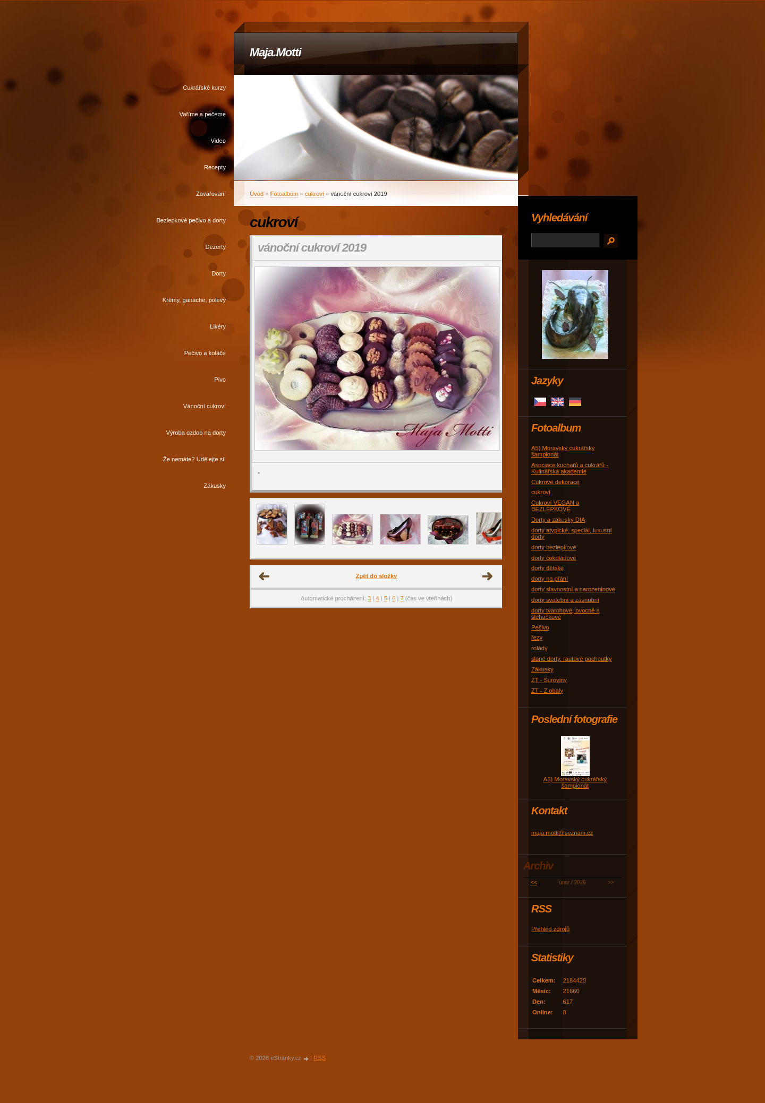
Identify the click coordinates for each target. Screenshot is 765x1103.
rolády (539, 648)
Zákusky (214, 485)
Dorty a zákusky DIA (558, 519)
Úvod (257, 194)
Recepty (215, 167)
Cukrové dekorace (555, 482)
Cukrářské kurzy (204, 87)
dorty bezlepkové (553, 547)
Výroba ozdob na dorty (196, 432)
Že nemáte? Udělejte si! (194, 459)
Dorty (218, 273)
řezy (536, 637)
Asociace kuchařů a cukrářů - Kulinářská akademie (569, 468)
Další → (488, 576)
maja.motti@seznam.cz (562, 833)
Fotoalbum (284, 194)
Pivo (220, 379)
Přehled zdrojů (550, 929)
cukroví (314, 194)
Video (218, 140)
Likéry (218, 326)
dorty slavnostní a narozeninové (573, 589)
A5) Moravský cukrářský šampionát (575, 782)
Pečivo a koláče (205, 353)
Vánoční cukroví (204, 406)
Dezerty (215, 247)
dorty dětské (547, 568)
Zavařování (211, 194)
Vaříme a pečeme (203, 114)
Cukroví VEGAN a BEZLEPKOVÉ (555, 505)
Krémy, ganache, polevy (194, 300)
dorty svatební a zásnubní (565, 600)
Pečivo (540, 627)
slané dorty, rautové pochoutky (571, 659)
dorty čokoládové (553, 558)
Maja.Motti (275, 52)
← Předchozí (265, 576)
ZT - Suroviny (549, 680)
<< (534, 882)
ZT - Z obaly (547, 690)
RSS (319, 1058)
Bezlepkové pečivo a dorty (191, 220)
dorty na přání (549, 578)
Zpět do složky (376, 576)
